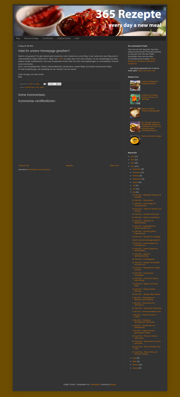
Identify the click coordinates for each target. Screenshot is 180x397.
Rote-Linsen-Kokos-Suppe (151, 136)
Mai (134, 192)
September (137, 179)
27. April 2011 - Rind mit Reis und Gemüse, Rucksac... (144, 353)
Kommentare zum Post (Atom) (38, 170)
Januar (135, 368)
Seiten (42, 87)
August (135, 182)
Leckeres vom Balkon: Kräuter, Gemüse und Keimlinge (150, 97)
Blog (18, 38)
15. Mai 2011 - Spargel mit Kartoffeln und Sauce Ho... (146, 264)
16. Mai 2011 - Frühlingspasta (143, 259)
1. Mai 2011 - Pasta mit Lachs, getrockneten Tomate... (143, 332)
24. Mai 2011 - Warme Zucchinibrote (145, 217)
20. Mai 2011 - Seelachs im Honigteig (146, 237)
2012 (133, 163)
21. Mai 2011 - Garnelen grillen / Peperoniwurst (144, 232)
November (137, 172)
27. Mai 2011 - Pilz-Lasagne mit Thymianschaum (144, 205)
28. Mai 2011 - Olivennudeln (142, 200)
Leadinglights (95, 384)
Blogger (113, 384)
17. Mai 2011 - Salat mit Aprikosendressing (141, 255)
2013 (133, 160)
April (134, 358)
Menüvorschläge (31, 38)
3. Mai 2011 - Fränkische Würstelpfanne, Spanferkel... (144, 321)
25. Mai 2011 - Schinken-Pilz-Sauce (145, 214)
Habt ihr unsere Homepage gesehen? (146, 240)
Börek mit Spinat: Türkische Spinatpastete (151, 110)
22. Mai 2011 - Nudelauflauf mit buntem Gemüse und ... (144, 227)
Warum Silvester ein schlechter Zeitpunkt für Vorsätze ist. (142, 61)
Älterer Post (114, 166)
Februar (136, 365)
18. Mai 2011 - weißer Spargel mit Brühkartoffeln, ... (145, 250)
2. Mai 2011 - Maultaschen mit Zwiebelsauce (143, 326)
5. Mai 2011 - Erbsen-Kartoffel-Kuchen (146, 312)
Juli (134, 186)
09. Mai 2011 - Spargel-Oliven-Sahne (146, 294)
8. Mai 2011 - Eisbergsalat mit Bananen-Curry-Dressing (143, 299)
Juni (134, 189)
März (135, 361)
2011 (133, 166)
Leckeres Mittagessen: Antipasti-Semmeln (150, 82)
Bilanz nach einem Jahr (146, 71)
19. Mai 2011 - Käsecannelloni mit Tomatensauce (145, 244)
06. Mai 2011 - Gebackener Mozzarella (146, 308)
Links (77, 38)
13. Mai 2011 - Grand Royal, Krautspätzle (142, 274)
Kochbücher (48, 38)
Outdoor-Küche (63, 38)
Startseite (69, 166)
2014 (133, 156)
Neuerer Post (24, 166)
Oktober (136, 176)
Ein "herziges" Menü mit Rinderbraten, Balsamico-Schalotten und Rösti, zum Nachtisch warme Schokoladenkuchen (151, 127)
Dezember (137, 169)
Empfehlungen (30, 87)
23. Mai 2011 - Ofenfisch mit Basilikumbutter (142, 222)
